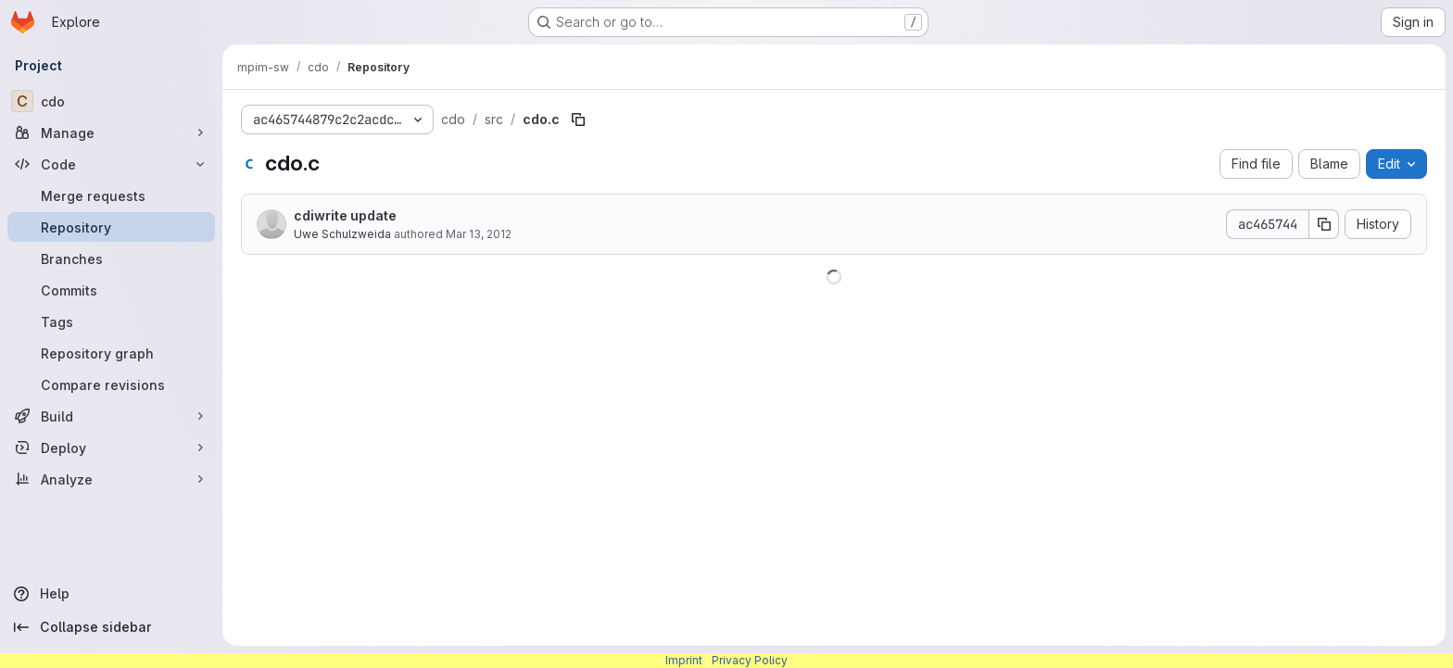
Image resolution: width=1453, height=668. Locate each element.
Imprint (683, 660)
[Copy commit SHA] (1324, 224)
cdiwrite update (345, 215)
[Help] (111, 594)
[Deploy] (111, 447)
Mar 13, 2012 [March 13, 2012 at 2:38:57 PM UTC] (479, 234)
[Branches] (111, 258)
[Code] (111, 164)
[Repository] (111, 227)
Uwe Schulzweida (342, 234)
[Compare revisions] (111, 384)
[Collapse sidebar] (111, 627)
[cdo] (111, 101)
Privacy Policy (750, 660)
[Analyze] (111, 479)
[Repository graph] (111, 353)
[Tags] (111, 321)
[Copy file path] (578, 119)
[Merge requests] (111, 195)
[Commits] (111, 290)
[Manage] (111, 132)
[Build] (111, 416)
